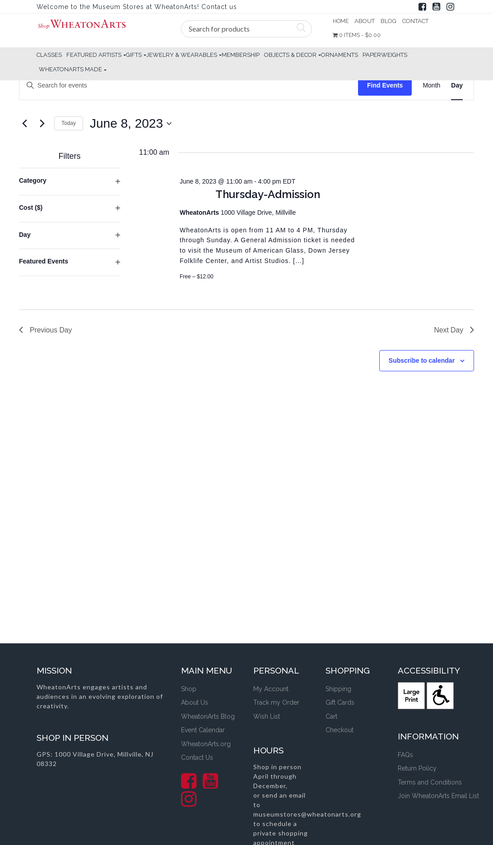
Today (68, 123)
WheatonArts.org (206, 744)
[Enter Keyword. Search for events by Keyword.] (188, 85)
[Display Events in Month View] (431, 85)
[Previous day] (24, 123)
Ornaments (339, 54)
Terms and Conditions (430, 782)
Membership (241, 54)
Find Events (385, 85)
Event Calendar (203, 730)
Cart (331, 716)
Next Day (453, 330)
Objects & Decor (290, 54)
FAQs (405, 754)
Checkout (339, 730)
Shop (188, 689)
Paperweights (385, 54)
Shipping (338, 689)
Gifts (134, 54)
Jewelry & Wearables (181, 54)
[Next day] (42, 123)
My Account (270, 689)
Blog (390, 21)
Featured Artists (93, 54)
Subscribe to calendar (422, 361)
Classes (49, 54)
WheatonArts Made (70, 69)
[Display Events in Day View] (457, 85)
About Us (194, 702)
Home (341, 21)
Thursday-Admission (267, 194)
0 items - (358, 35)
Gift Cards (340, 702)
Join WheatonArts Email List (438, 795)
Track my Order (276, 702)
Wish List (266, 716)
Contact (417, 21)
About (366, 21)
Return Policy (417, 768)
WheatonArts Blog (208, 716)
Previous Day (46, 330)
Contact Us (197, 757)
